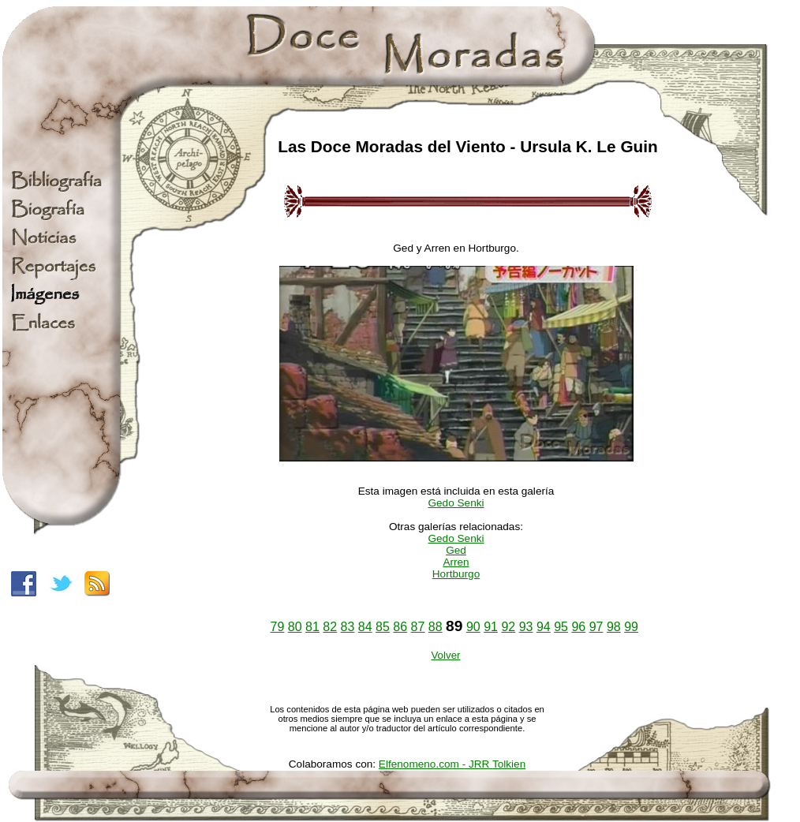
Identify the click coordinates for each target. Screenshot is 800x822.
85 (383, 626)
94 (543, 626)
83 (348, 626)
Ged (456, 550)
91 (491, 626)
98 (614, 626)
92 (508, 626)
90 (473, 626)
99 (631, 626)
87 (418, 626)
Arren (456, 562)
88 (435, 626)
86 (400, 626)
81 (312, 626)
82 (330, 626)
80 (295, 626)
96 (578, 626)
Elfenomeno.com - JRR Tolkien (452, 764)
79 (278, 626)
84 (365, 626)
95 (561, 626)
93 (526, 626)
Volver (445, 655)
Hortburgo (456, 574)
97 (596, 626)
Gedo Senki (456, 503)
